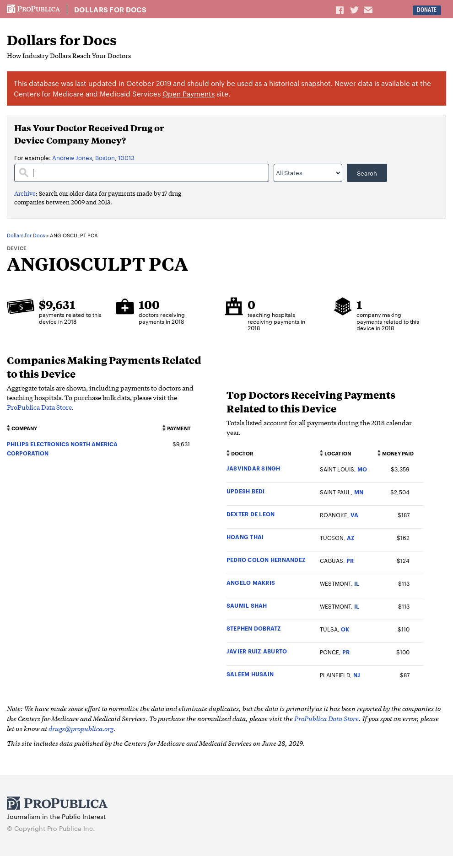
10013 (126, 157)
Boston (105, 157)
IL (356, 583)
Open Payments (188, 93)
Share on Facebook (340, 9)
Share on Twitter (355, 9)
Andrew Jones (72, 157)
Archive (25, 193)
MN (358, 492)
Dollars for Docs (110, 9)
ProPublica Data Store (39, 407)
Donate (427, 10)
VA (354, 515)
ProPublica (33, 9)
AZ (351, 537)
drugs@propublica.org (81, 728)
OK (345, 629)
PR (350, 560)
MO (362, 469)
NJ (356, 675)
